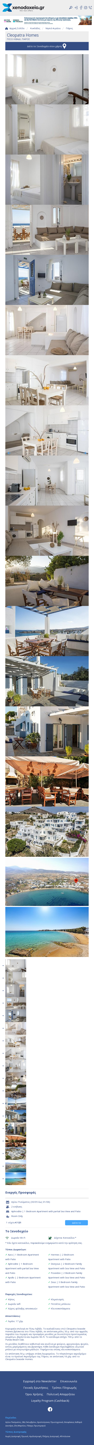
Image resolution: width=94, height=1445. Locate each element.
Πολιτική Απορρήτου (61, 1394)
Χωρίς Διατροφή (12, 1436)
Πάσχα (30, 1425)
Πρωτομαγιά (39, 1425)
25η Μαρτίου (20, 1425)
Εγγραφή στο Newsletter (40, 1381)
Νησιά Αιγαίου (53, 28)
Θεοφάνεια (69, 1422)
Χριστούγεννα (43, 1422)
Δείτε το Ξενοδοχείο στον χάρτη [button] (47, 46)
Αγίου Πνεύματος (13, 1422)
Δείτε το (76, 1222)
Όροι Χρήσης (34, 1394)
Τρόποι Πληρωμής (64, 1387)
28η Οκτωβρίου (29, 1422)
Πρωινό (24, 1436)
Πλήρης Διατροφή (50, 1436)
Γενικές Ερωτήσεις (35, 1387)
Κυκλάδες (35, 28)
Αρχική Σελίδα (15, 28)
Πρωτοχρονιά (56, 1422)
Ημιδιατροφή (35, 1436)
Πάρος (69, 28)
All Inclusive (65, 1436)
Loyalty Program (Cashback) (50, 1400)
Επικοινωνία (68, 1381)
